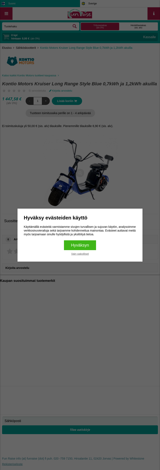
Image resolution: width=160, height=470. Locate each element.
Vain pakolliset (80, 253)
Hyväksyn (80, 245)
